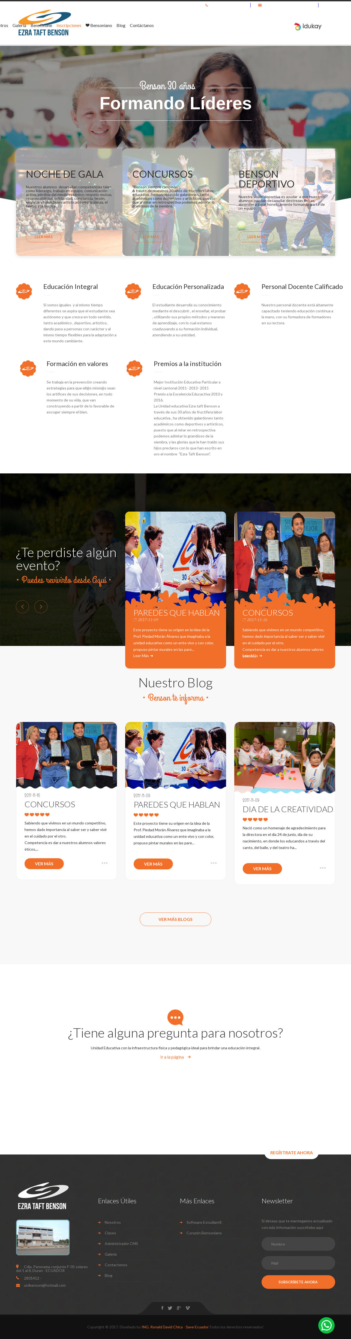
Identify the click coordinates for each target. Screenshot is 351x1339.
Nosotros (121, 25)
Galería (141, 25)
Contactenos (116, 1264)
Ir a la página (172, 1056)
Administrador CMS (121, 1243)
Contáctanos (264, 25)
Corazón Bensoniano (204, 1233)
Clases (110, 1233)
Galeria (111, 1254)
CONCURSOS (267, 612)
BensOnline (163, 25)
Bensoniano (221, 25)
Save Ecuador (197, 1327)
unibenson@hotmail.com (293, 5)
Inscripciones (191, 25)
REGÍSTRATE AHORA (291, 1152)
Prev (22, 606)
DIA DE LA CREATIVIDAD (285, 809)
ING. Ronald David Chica (162, 1327)
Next (40, 606)
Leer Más (44, 236)
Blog (243, 25)
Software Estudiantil (204, 1222)
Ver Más (44, 863)
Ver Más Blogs (175, 919)
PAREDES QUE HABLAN (176, 612)
